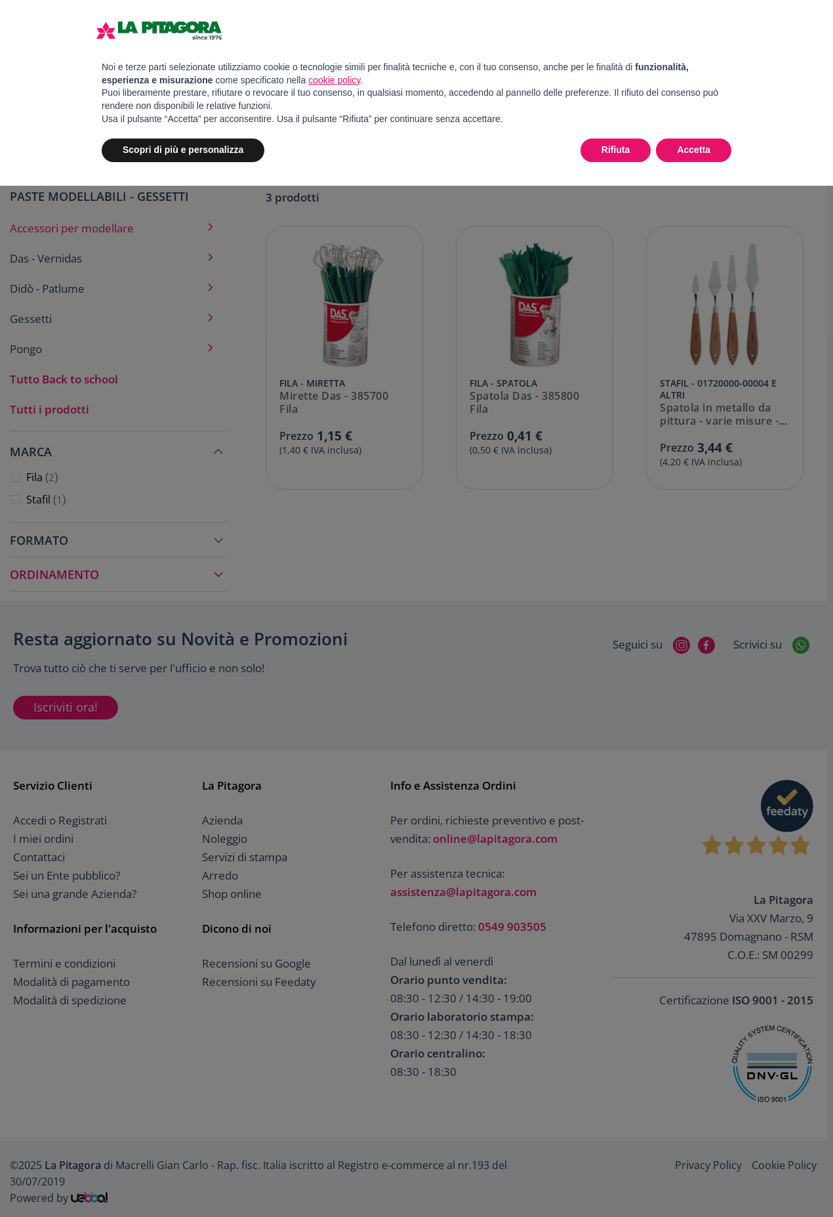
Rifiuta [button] (615, 149)
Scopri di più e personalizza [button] (183, 149)
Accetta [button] (693, 149)
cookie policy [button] (334, 80)
